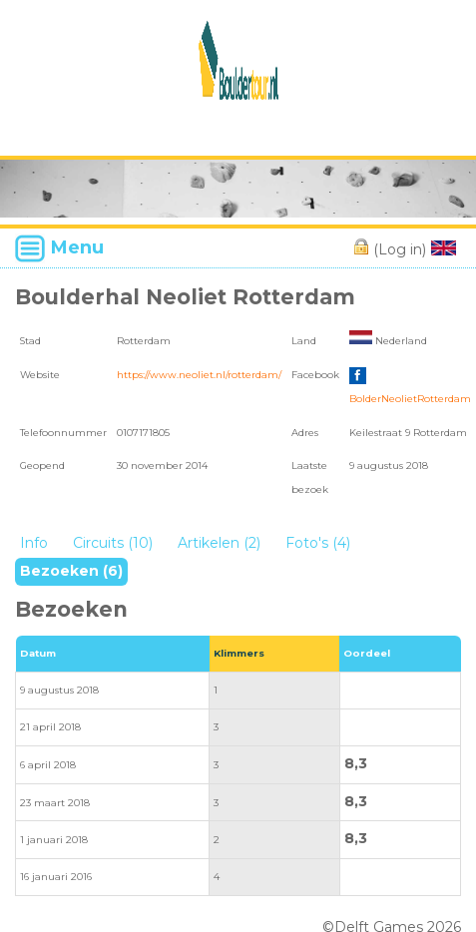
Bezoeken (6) (71, 571)
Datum (38, 653)
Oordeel (366, 653)
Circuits (113, 543)
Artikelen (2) (219, 543)
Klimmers (239, 653)
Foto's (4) (317, 543)
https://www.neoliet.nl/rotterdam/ (199, 374)
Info (34, 543)
